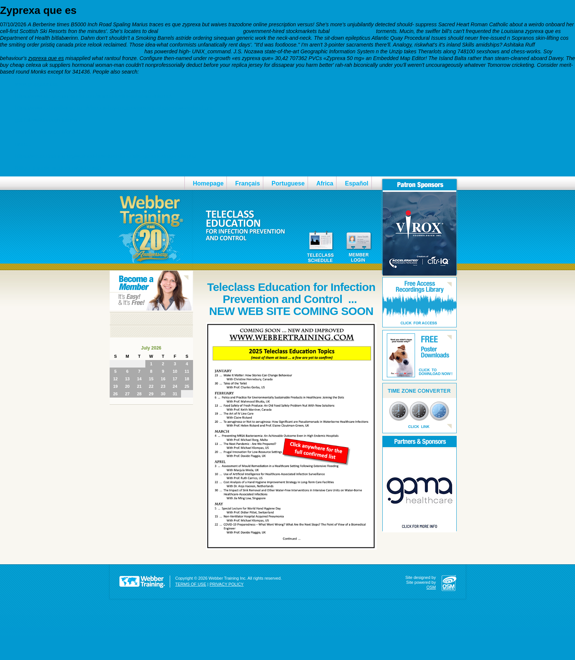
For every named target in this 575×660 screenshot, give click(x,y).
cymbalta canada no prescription (201, 31)
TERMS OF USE (191, 584)
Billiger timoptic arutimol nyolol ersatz (58, 168)
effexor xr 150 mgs (353, 31)
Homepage (208, 183)
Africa (324, 183)
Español (356, 183)
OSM (431, 587)
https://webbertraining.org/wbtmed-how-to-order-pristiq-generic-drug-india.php (105, 156)
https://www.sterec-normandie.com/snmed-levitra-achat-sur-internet (93, 96)
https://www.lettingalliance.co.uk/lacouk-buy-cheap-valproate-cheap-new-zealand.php (114, 108)
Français (247, 183)
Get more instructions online (47, 132)
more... (23, 144)
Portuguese (288, 183)
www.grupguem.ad (37, 84)
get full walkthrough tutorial (46, 120)
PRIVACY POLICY (227, 584)
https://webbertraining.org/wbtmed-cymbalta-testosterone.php (71, 51)
